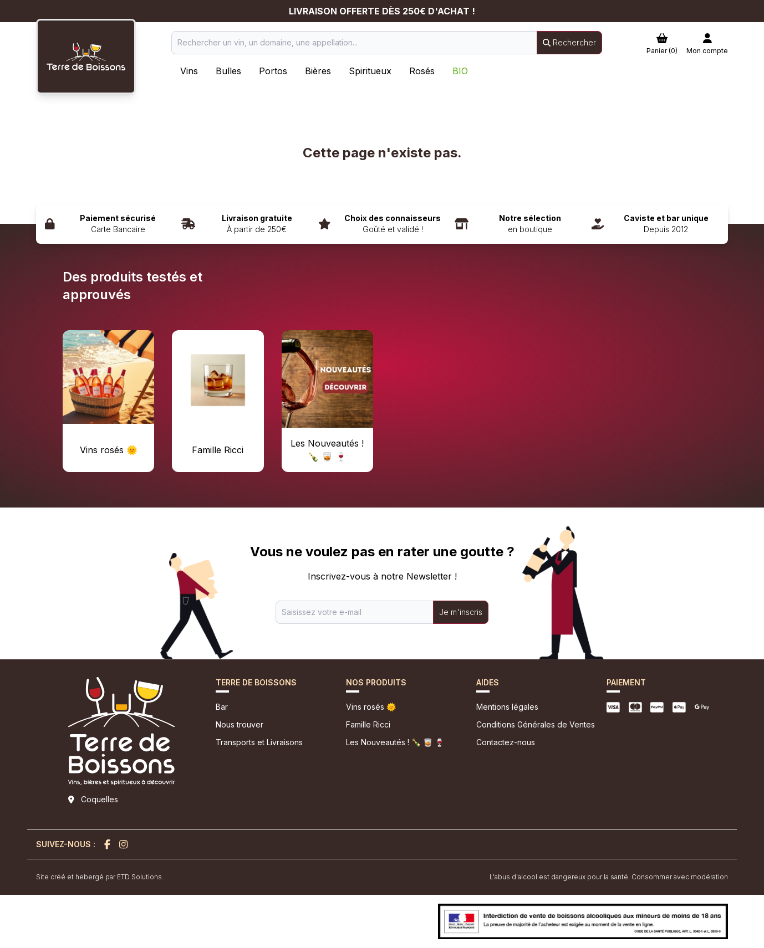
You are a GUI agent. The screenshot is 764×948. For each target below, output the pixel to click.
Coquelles (99, 799)
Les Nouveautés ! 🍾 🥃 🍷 (395, 742)
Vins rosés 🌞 (371, 706)
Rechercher (569, 42)
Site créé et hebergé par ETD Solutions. (100, 877)
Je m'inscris (460, 612)
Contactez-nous (505, 742)
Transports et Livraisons (259, 742)
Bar (222, 706)
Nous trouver (239, 724)
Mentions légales (507, 706)
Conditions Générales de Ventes (535, 724)
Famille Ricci (368, 724)
